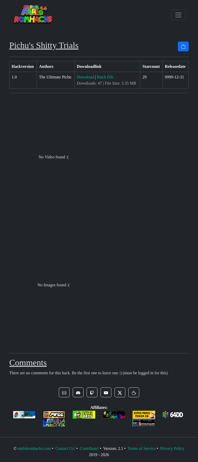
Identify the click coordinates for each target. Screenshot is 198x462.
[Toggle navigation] (178, 15)
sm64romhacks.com (34, 448)
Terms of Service (142, 448)
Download (85, 77)
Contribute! (89, 448)
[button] (64, 392)
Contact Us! (65, 448)
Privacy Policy (172, 448)
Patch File (105, 77)
